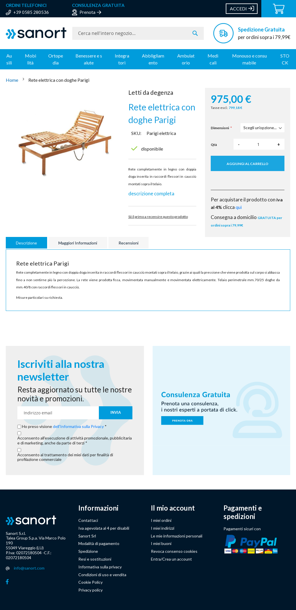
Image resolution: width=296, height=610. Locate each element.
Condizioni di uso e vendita (102, 574)
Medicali (213, 59)
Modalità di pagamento (98, 543)
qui (239, 207)
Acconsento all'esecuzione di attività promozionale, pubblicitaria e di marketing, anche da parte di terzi (74, 440)
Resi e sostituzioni (94, 559)
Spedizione (88, 551)
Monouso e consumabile (249, 59)
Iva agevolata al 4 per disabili (103, 528)
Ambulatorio (186, 59)
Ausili (9, 59)
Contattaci (88, 520)
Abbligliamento (153, 59)
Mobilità (30, 59)
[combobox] (138, 33)
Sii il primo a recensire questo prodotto (158, 216)
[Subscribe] (115, 412)
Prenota (87, 12)
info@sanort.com (29, 567)
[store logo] (36, 33)
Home (12, 80)
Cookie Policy (90, 582)
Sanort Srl (87, 535)
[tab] (27, 243)
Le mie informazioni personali (176, 535)
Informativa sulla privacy (100, 566)
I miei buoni (161, 543)
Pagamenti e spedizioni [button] (242, 512)
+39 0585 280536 (31, 12)
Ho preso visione (63, 426)
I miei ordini (161, 520)
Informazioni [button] (98, 508)
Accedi (238, 8)
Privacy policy (90, 589)
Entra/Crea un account (171, 559)
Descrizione (26, 242)
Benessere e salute (88, 59)
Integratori (122, 59)
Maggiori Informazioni (77, 242)
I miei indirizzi (162, 528)
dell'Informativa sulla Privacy (78, 426)
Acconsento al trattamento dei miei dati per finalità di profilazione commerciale (65, 457)
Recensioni (128, 242)
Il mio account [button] (173, 508)
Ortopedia (55, 59)
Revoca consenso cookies (174, 551)
